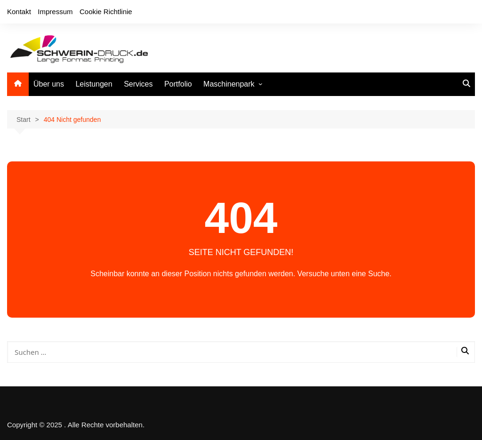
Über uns (48, 84)
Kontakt (19, 12)
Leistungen (93, 84)
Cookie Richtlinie (106, 12)
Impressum (55, 12)
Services (138, 84)
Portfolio (178, 84)
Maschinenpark (229, 84)
